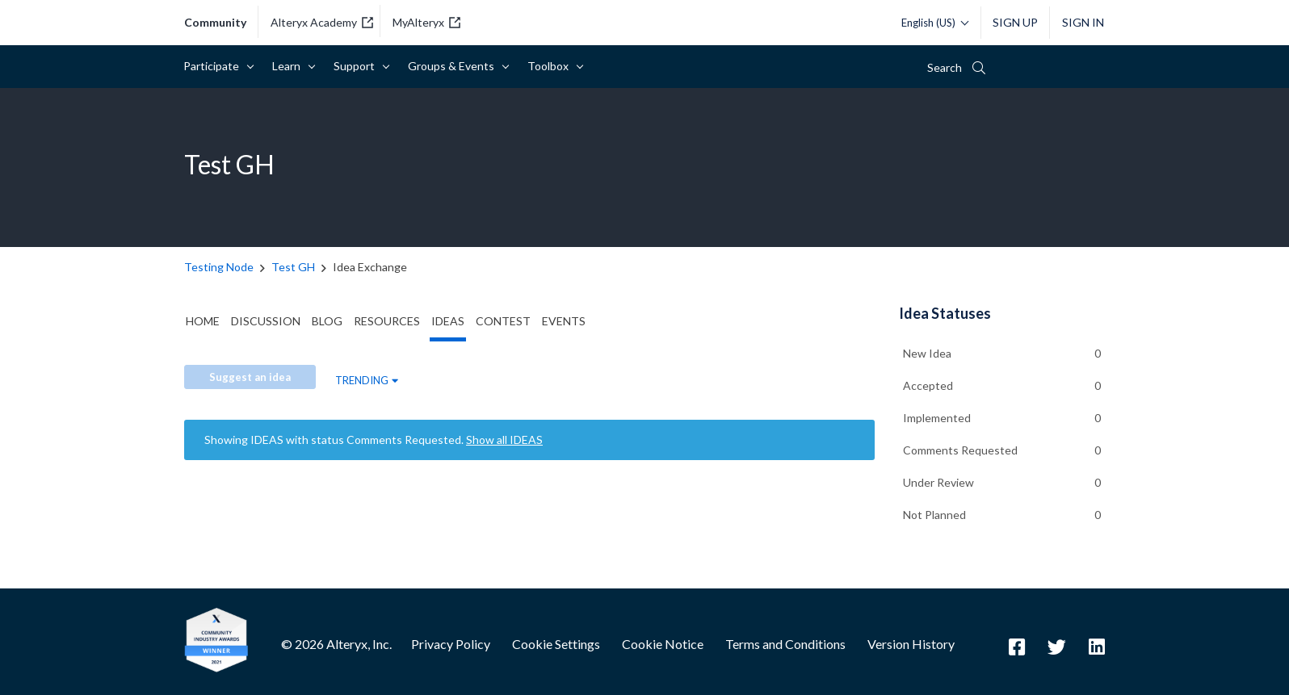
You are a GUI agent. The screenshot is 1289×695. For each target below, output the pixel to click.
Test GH (293, 267)
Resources (387, 321)
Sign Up (1015, 22)
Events (564, 321)
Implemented (937, 418)
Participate (214, 66)
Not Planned (934, 514)
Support (357, 66)
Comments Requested (960, 450)
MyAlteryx (426, 22)
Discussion (265, 321)
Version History (911, 643)
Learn (289, 66)
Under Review (938, 482)
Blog (327, 321)
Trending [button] (361, 380)
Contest (503, 321)
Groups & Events (454, 66)
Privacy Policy (450, 643)
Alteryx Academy (322, 22)
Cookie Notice (662, 643)
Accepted (928, 385)
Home (203, 321)
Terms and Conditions (785, 643)
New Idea (927, 353)
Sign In (1083, 22)
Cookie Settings (556, 643)
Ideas (447, 321)
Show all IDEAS (504, 439)
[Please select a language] (930, 23)
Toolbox (550, 66)
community (215, 22)
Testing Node (219, 267)
